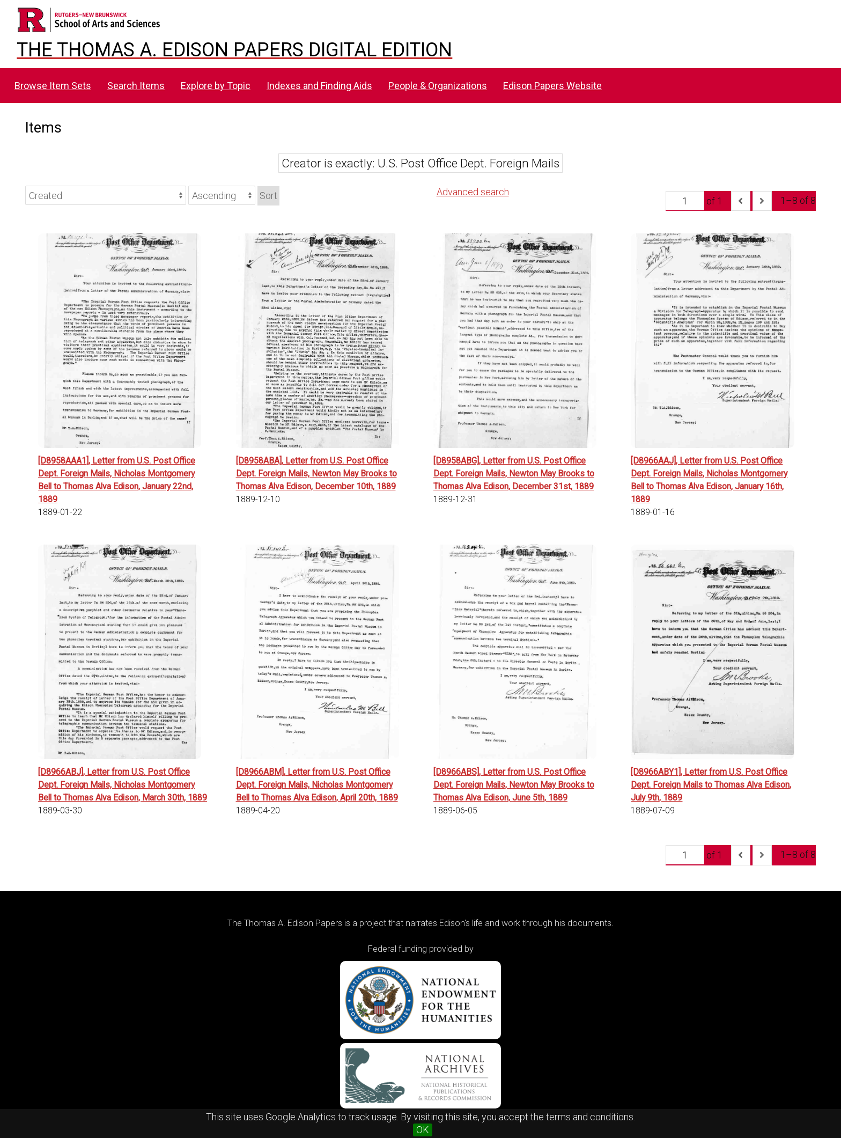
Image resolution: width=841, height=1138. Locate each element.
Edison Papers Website (552, 85)
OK (422, 1129)
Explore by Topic (215, 85)
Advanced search (473, 191)
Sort (268, 195)
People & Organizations (437, 85)
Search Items (136, 85)
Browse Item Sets (52, 85)
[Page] (685, 200)
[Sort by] (105, 195)
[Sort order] (221, 195)
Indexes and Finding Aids (319, 85)
